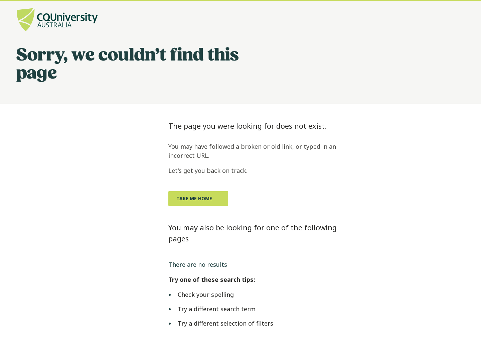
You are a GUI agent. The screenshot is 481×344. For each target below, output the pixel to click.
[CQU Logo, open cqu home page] (57, 20)
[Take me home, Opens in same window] (198, 198)
